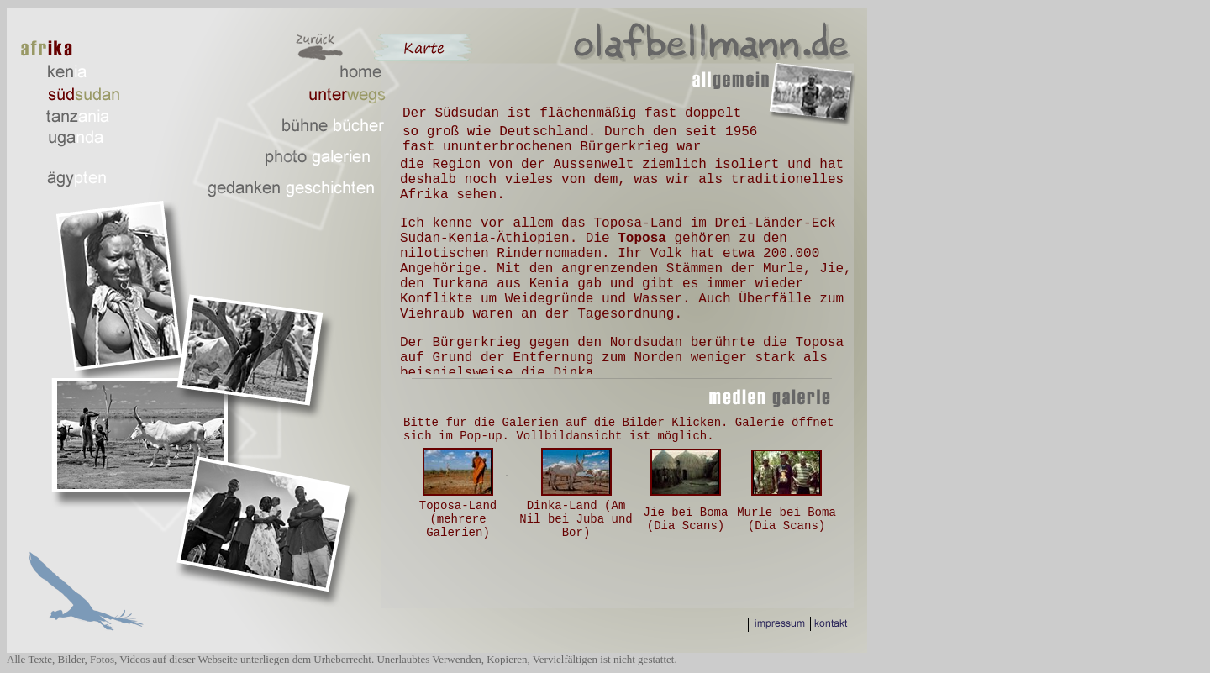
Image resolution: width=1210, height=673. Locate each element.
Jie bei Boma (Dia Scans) (686, 519)
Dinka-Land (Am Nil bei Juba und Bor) (575, 519)
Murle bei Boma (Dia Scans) (786, 519)
